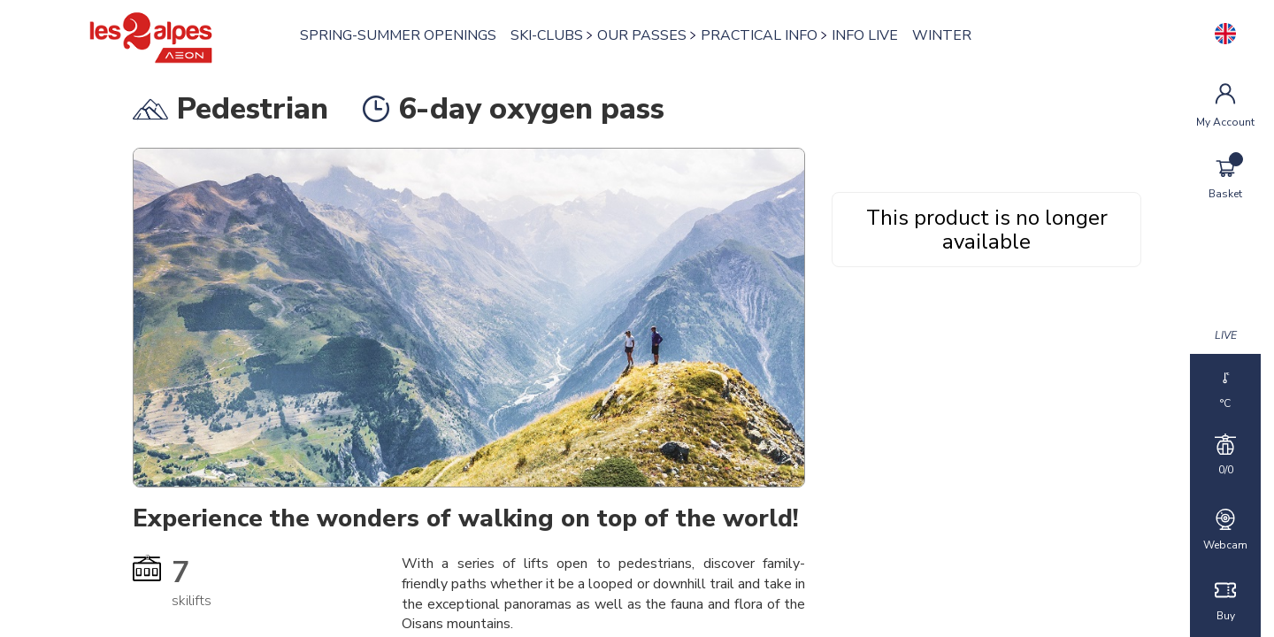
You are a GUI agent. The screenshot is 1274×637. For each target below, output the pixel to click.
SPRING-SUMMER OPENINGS (402, 35)
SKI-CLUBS (551, 35)
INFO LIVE (869, 35)
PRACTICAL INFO (763, 35)
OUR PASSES (646, 35)
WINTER (946, 35)
